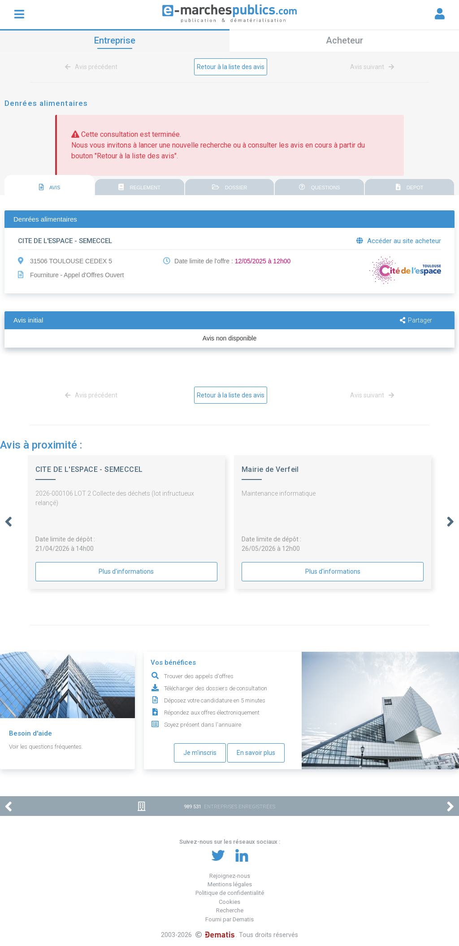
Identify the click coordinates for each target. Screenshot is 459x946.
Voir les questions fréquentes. (46, 746)
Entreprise (114, 40)
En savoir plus (256, 752)
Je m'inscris (200, 752)
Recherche (229, 910)
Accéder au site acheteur (398, 241)
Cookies (229, 901)
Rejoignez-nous (229, 875)
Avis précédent (92, 66)
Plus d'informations (126, 571)
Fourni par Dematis (229, 919)
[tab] (49, 185)
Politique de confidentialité (229, 892)
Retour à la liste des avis (230, 66)
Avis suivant (370, 66)
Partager (416, 320)
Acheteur (344, 40)
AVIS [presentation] (50, 187)
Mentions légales (230, 884)
